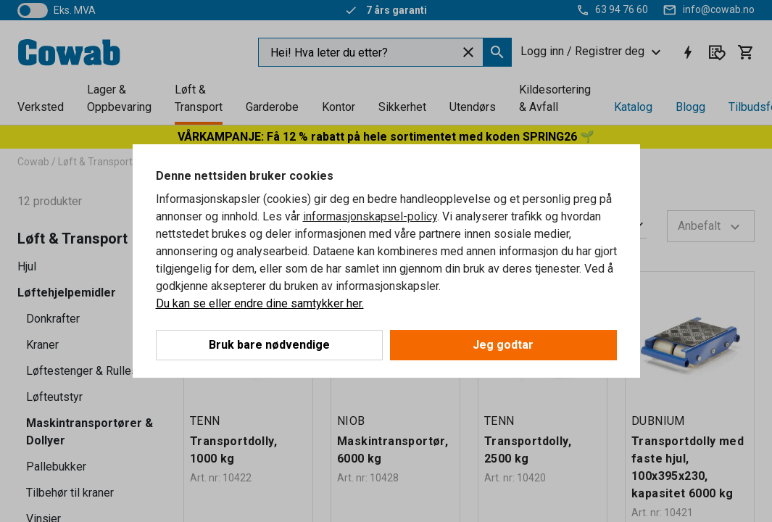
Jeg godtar (503, 345)
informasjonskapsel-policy (370, 216)
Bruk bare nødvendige (269, 345)
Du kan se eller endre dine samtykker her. (260, 303)
